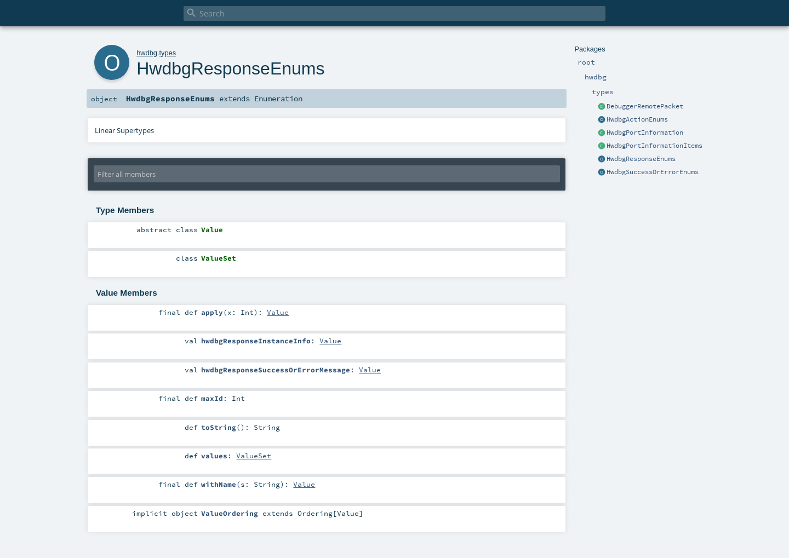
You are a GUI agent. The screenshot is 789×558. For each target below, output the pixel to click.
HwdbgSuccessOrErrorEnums (653, 172)
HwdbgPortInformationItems (654, 145)
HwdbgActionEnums (637, 119)
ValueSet (253, 455)
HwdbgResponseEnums (641, 159)
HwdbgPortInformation (645, 132)
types (167, 53)
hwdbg (146, 53)
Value (278, 312)
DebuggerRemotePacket (645, 106)
